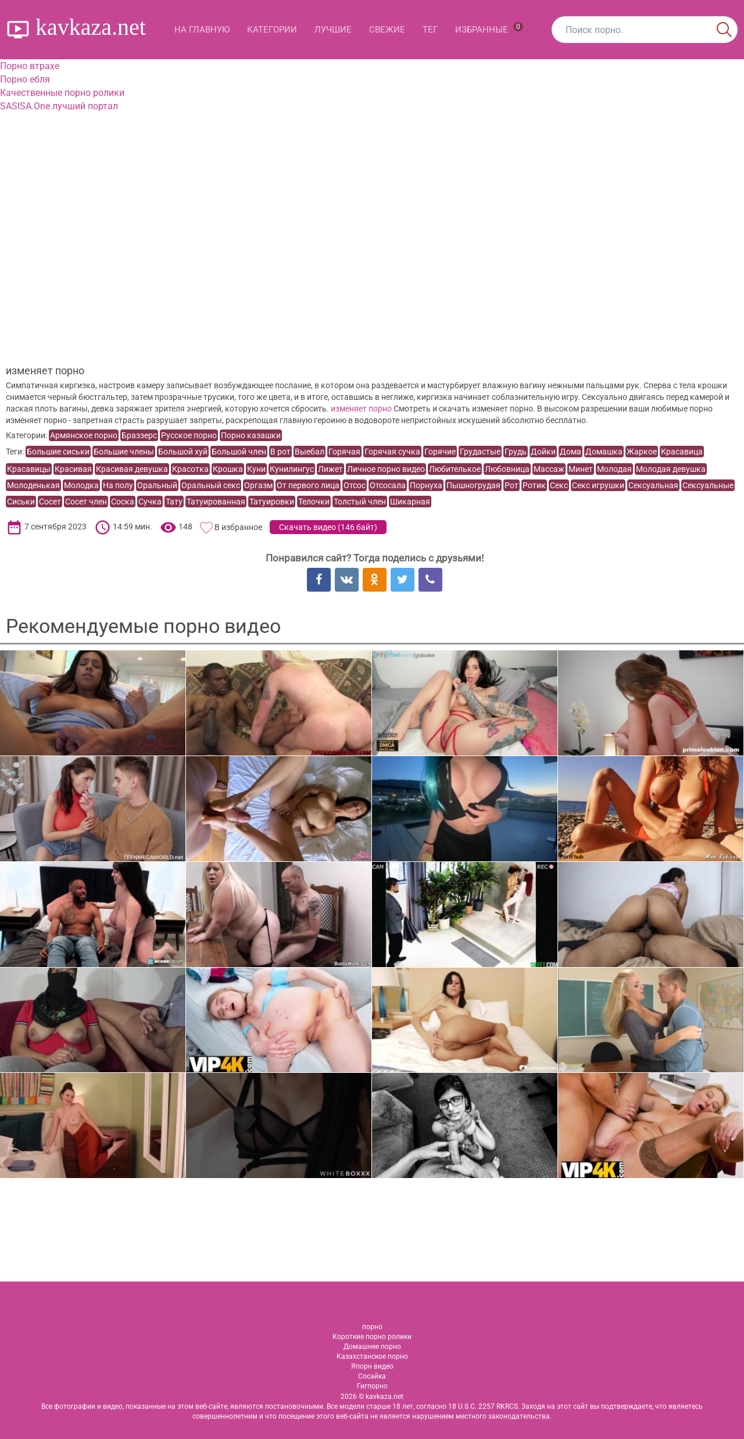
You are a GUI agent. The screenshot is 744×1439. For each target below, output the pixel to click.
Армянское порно (83, 435)
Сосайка (372, 1376)
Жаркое (642, 451)
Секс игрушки (598, 485)
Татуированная (216, 501)
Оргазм (258, 485)
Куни (256, 469)
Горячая (344, 451)
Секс (559, 485)
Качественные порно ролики (62, 92)
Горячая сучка (392, 451)
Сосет (50, 501)
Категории (272, 29)
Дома (570, 451)
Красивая (73, 469)
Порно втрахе (29, 65)
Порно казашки (251, 435)
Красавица (682, 451)
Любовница (507, 469)
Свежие (387, 29)
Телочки (314, 501)
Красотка (190, 469)
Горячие (440, 451)
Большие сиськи (58, 451)
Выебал (309, 451)
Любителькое (455, 469)
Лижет (330, 469)
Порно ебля (25, 79)
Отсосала (388, 485)
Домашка (604, 451)
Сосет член (86, 501)
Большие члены (124, 451)
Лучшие (333, 29)
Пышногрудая (473, 485)
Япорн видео (372, 1366)
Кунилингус (292, 469)
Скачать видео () (328, 527)
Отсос (355, 485)
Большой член (239, 451)
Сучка (150, 501)
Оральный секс (210, 485)
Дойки (543, 451)
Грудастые (480, 451)
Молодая (614, 469)
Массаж (549, 469)
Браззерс (139, 435)
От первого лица (308, 485)
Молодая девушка (671, 469)
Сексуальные (708, 485)
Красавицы (29, 469)
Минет (580, 469)
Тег (430, 29)
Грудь (516, 451)
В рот (280, 451)
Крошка (228, 469)
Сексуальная (653, 485)
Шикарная (410, 501)
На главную (202, 29)
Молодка (81, 485)
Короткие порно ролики (372, 1337)
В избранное (238, 527)
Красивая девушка (132, 469)
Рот (511, 485)
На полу (118, 485)
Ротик (534, 485)
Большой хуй (183, 451)
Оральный (157, 485)
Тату (174, 501)
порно (372, 1327)
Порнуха (426, 485)
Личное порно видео (386, 469)
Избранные (489, 28)
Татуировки (271, 501)
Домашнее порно (372, 1347)
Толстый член (360, 501)
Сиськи (21, 501)
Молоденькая (33, 485)
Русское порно (189, 435)
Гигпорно (372, 1386)
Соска (122, 501)
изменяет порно (361, 408)
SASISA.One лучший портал (59, 106)
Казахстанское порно (372, 1356)
